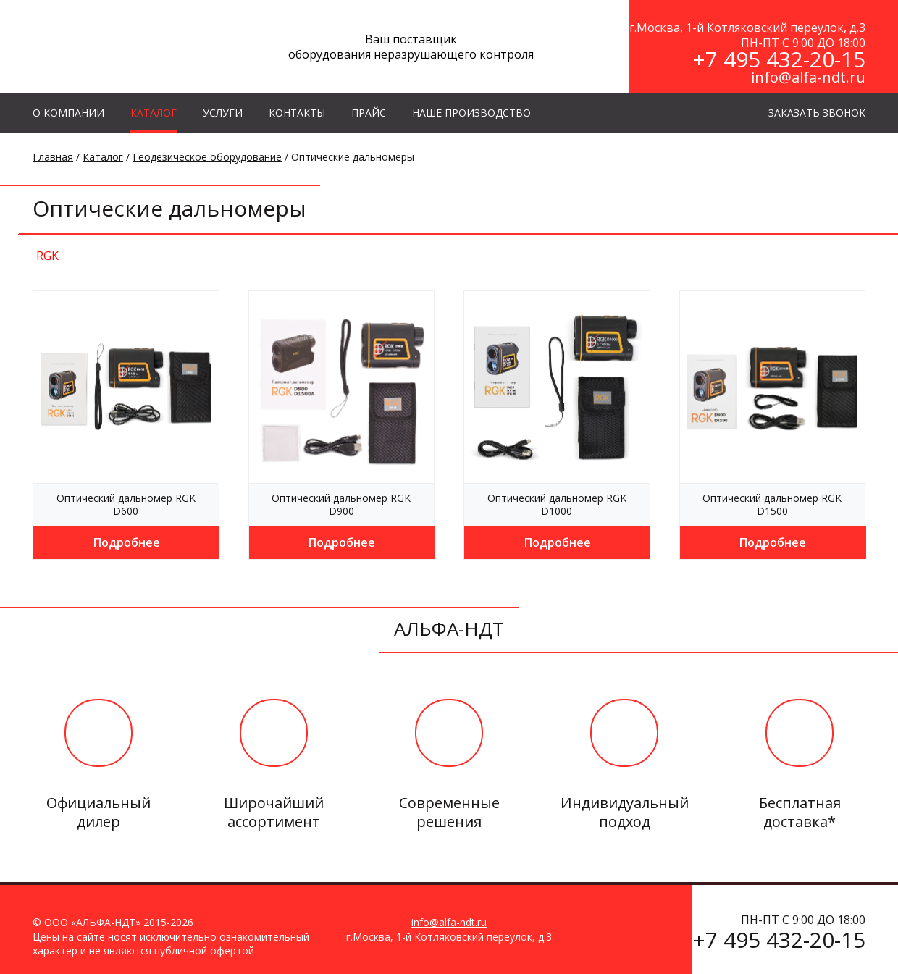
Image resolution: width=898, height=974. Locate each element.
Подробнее (126, 542)
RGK (47, 256)
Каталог (103, 157)
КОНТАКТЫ (297, 112)
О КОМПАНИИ (68, 112)
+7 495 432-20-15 (778, 59)
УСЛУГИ (223, 112)
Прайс (368, 112)
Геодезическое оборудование (207, 157)
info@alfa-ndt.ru (808, 77)
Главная (53, 157)
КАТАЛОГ (153, 112)
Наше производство (471, 112)
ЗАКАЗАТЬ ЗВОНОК (816, 112)
